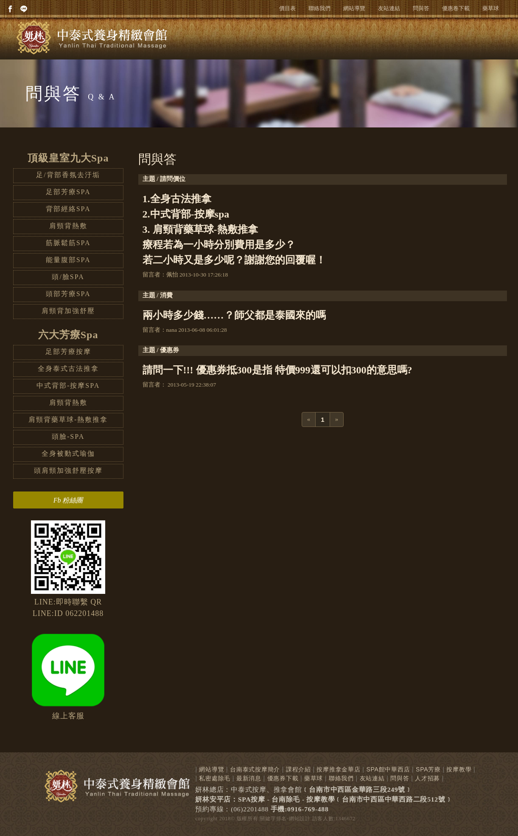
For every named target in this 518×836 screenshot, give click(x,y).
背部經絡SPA (68, 208)
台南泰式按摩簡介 (255, 769)
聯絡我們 (319, 8)
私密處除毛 (214, 778)
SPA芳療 (428, 769)
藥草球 (490, 8)
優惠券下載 (283, 778)
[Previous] (309, 419)
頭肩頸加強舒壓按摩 (68, 470)
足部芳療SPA (68, 191)
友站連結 (389, 8)
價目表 (287, 8)
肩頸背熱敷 (68, 225)
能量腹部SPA (68, 259)
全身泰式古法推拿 (68, 368)
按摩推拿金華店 (338, 769)
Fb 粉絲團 (68, 500)
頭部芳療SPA (68, 293)
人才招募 (427, 778)
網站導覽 (354, 8)
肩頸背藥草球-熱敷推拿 (68, 419)
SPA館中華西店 (388, 769)
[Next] (337, 419)
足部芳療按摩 (68, 351)
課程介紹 (298, 769)
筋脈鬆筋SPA (68, 242)
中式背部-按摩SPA (68, 385)
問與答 (421, 8)
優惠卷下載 (456, 8)
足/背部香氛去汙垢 (68, 174)
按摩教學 (458, 769)
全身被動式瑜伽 (68, 453)
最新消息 (248, 778)
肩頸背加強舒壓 (68, 310)
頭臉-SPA (68, 436)
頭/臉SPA (68, 276)
